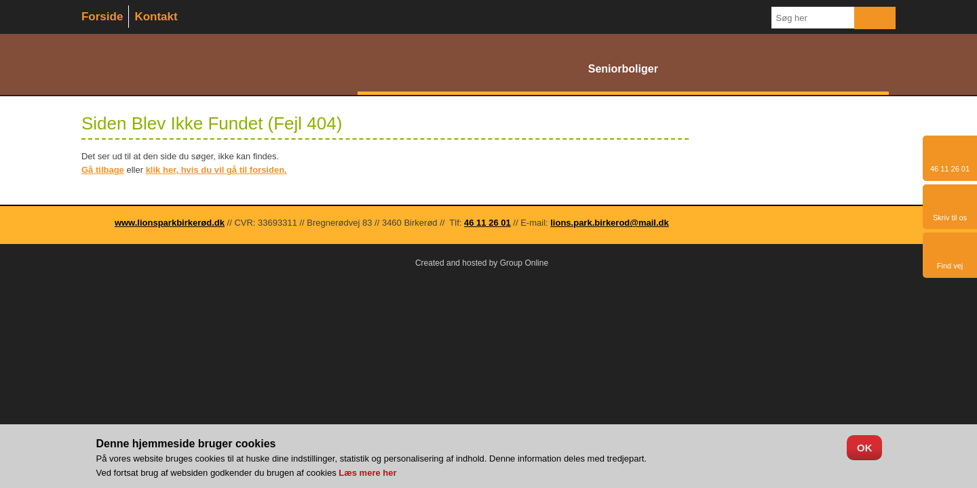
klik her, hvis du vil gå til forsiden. (216, 170)
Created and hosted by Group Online (481, 263)
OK (865, 447)
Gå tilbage (102, 170)
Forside (102, 16)
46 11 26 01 (487, 223)
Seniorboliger (623, 69)
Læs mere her (367, 473)
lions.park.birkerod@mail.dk (609, 223)
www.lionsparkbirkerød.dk (170, 223)
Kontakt (155, 16)
